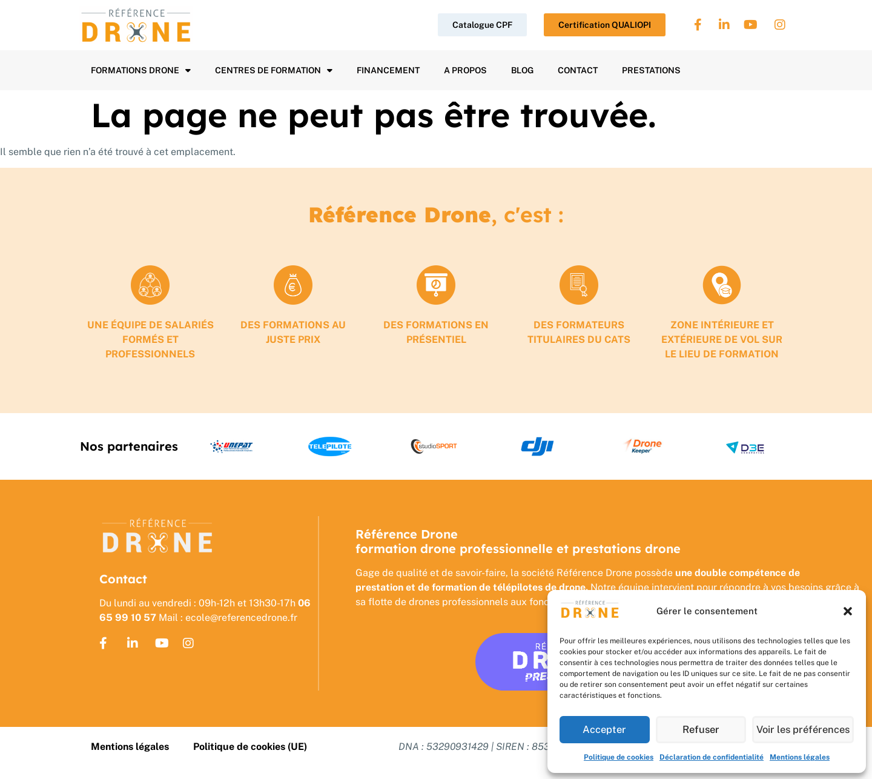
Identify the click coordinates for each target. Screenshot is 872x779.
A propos (465, 70)
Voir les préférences (803, 729)
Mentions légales (800, 757)
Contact (578, 70)
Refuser (701, 729)
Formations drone (141, 70)
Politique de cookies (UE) (250, 746)
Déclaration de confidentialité (711, 757)
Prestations (651, 70)
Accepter (605, 729)
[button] (848, 611)
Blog (522, 70)
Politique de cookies (618, 757)
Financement (388, 70)
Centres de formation (273, 70)
